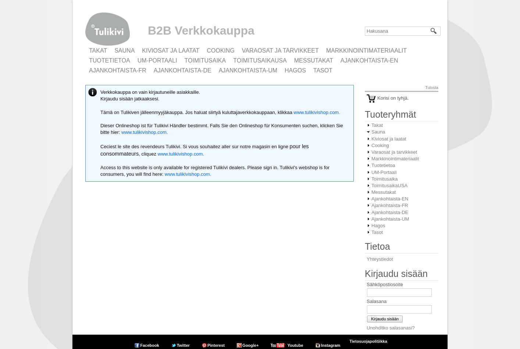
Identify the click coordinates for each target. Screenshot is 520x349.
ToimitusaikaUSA (260, 60)
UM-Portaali (157, 60)
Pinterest (216, 345)
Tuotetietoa (109, 60)
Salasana (377, 301)
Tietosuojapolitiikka (368, 341)
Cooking (221, 50)
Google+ (250, 345)
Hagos (295, 70)
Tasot (322, 70)
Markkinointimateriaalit (366, 50)
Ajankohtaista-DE (182, 70)
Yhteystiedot (380, 259)
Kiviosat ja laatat (170, 50)
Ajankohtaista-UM (248, 70)
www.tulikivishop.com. (316, 112)
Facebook (149, 345)
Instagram (331, 345)
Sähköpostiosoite (385, 284)
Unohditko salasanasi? (391, 328)
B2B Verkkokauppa (201, 30)
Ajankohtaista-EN (369, 60)
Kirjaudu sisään (385, 319)
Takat (98, 50)
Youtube (295, 345)
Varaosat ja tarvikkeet (280, 50)
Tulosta (431, 87)
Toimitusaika (205, 60)
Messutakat (313, 60)
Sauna (124, 50)
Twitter (183, 345)
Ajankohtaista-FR (117, 70)
